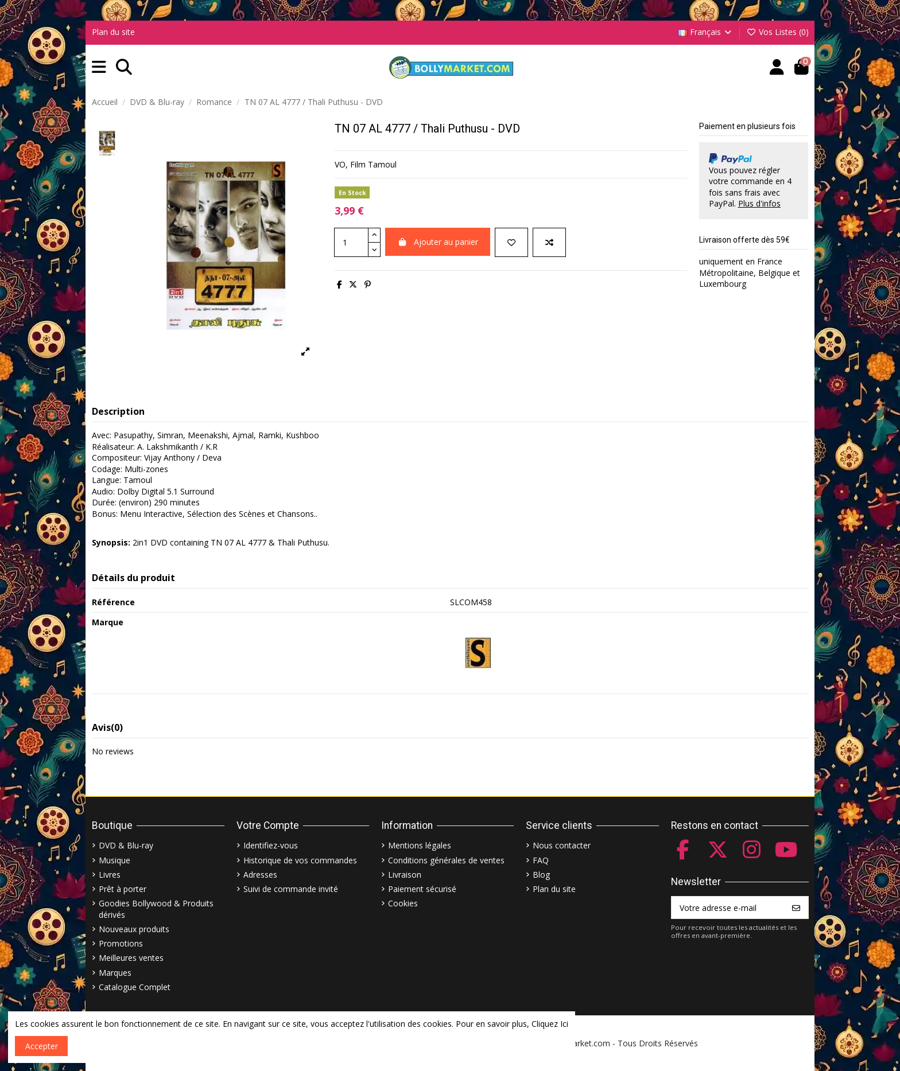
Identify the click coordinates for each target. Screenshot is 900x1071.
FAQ (541, 860)
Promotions (121, 943)
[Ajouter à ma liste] (511, 242)
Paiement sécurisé (422, 888)
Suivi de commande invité (290, 888)
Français (706, 31)
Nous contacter (562, 845)
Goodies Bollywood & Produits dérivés (156, 909)
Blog (541, 874)
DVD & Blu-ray (126, 845)
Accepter (41, 1046)
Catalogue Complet (134, 987)
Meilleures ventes (131, 957)
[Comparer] (549, 242)
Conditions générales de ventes (446, 860)
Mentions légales (419, 845)
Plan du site (113, 31)
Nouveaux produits (134, 929)
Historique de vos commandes (300, 860)
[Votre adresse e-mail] (728, 907)
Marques (115, 972)
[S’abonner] (796, 907)
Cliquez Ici (550, 1023)
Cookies (403, 903)
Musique (114, 860)
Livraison (404, 874)
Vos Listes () (777, 31)
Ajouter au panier (437, 241)
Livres (110, 874)
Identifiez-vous (270, 845)
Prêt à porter (122, 888)
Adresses (260, 874)
